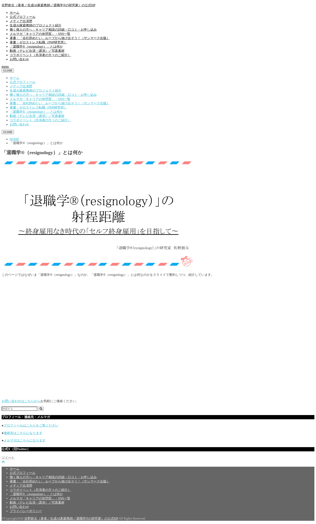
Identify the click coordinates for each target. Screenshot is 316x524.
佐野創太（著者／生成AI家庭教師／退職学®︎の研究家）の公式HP (49, 5)
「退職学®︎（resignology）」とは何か (36, 46)
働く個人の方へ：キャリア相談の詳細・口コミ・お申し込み (53, 29)
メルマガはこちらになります (25, 440)
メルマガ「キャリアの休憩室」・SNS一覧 (40, 34)
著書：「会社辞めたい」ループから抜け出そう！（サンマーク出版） (60, 38)
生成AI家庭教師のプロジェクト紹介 (35, 25)
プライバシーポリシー (26, 511)
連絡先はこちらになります (23, 433)
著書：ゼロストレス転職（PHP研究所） (38, 42)
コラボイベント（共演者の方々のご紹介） (40, 55)
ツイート (8, 457)
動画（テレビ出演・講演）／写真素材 (37, 50)
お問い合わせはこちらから (21, 401)
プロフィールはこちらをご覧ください (31, 425)
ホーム (14, 12)
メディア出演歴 (21, 21)
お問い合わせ (19, 59)
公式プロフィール (22, 17)
